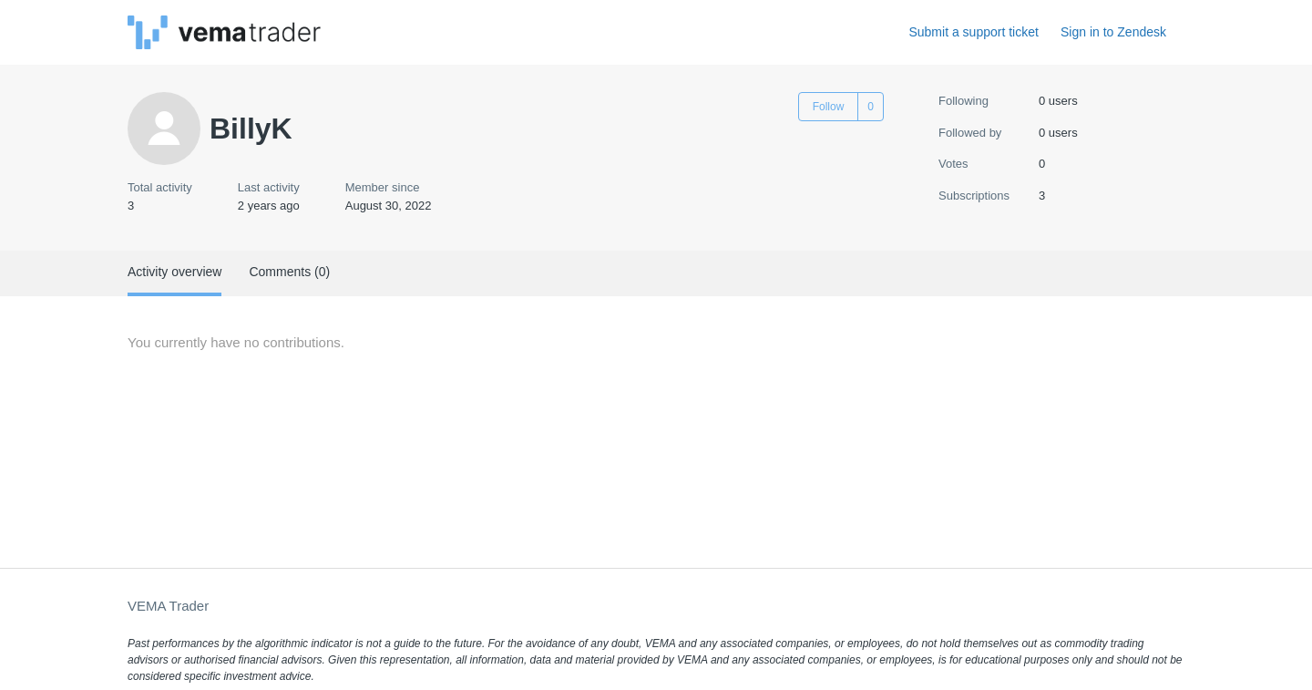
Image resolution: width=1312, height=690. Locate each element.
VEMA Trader (168, 605)
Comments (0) (289, 271)
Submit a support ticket (973, 32)
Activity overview (174, 271)
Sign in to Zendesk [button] (1113, 32)
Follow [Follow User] (829, 106)
